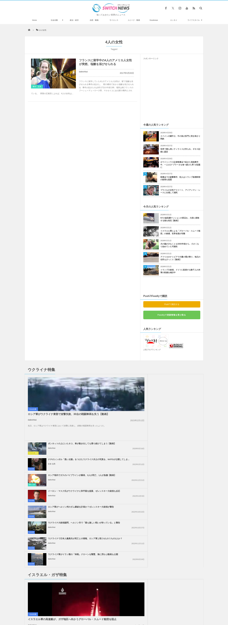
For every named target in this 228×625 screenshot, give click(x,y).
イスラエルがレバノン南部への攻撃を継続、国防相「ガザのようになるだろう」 (179, 455)
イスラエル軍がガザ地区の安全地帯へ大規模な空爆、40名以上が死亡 (121, 502)
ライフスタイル (193, 20)
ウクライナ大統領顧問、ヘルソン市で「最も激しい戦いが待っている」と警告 (179, 411)
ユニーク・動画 (134, 20)
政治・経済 (74, 20)
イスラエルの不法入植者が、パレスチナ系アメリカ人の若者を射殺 (179, 469)
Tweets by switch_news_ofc (114, 532)
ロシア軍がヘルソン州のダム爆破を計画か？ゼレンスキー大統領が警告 (121, 411)
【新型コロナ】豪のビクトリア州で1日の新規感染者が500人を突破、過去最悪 (60, 590)
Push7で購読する (171, 304)
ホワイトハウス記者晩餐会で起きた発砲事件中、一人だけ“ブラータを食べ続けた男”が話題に (180, 165)
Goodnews (154, 20)
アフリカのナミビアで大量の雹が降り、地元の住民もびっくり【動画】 (180, 258)
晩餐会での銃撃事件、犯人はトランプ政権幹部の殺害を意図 (180, 178)
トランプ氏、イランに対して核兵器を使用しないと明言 (121, 469)
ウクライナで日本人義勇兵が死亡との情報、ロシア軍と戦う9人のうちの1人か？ (121, 427)
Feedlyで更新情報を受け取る (172, 315)
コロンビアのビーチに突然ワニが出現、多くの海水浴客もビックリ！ (61, 577)
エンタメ (173, 20)
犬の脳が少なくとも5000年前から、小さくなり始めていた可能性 (179, 245)
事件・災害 (37, 87)
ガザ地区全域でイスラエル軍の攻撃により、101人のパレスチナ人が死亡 (179, 502)
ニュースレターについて (142, 611)
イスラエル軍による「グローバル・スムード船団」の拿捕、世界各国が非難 (180, 232)
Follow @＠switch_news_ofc (114, 538)
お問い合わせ (121, 611)
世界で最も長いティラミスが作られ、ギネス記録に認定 (180, 150)
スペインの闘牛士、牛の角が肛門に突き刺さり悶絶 (180, 137)
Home (34, 20)
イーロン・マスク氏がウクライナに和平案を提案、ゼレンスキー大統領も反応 (179, 395)
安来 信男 (167, 387)
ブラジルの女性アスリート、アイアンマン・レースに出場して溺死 (180, 191)
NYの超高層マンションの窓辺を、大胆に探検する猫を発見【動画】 (179, 219)
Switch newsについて (63, 611)
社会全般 (54, 20)
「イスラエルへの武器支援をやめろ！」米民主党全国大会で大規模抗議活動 (179, 486)
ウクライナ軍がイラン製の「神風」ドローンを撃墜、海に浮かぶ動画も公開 (179, 427)
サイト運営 (81, 611)
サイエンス (114, 20)
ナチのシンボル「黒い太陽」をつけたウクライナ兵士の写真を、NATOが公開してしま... (179, 379)
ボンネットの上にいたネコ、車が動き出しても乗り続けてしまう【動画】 (121, 379)
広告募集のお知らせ (165, 611)
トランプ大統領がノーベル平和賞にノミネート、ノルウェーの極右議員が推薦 (61, 536)
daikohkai (83, 71)
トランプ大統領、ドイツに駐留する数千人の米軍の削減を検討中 (180, 271)
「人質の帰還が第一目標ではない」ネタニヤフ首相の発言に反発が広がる (121, 486)
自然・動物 (94, 20)
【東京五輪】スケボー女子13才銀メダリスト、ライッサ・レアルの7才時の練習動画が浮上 (60, 551)
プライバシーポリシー (101, 611)
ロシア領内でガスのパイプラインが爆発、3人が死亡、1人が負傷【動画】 (121, 395)
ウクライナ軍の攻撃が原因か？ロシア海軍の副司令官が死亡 (61, 564)
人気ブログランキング (152, 350)
